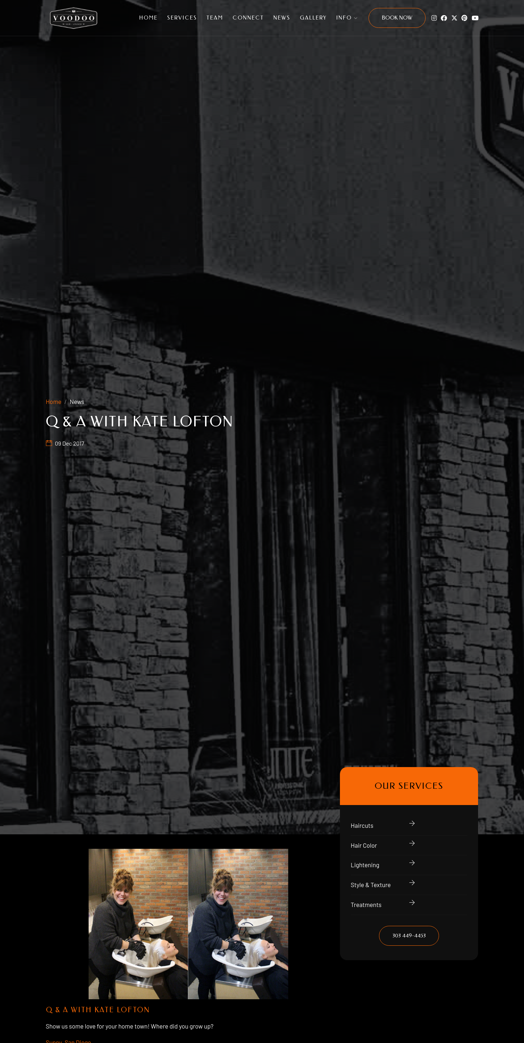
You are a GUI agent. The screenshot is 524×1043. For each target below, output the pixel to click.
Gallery (313, 17)
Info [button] (347, 17)
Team (214, 17)
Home (148, 17)
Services (182, 17)
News (281, 17)
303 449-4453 (409, 935)
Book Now (397, 17)
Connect (248, 17)
